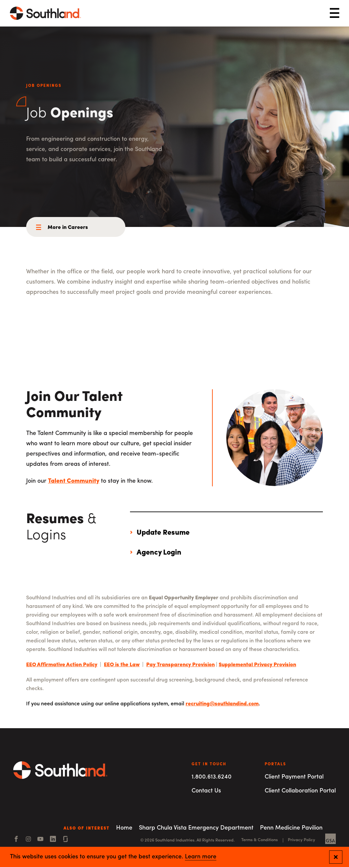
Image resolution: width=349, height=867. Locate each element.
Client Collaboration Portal (300, 791)
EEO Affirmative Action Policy (61, 665)
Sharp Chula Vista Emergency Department (196, 828)
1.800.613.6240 (212, 777)
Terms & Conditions (259, 840)
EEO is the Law (122, 665)
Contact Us (206, 791)
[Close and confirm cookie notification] (335, 857)
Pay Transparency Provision (180, 665)
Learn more (200, 857)
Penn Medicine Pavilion (291, 828)
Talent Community (73, 481)
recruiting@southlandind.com (222, 704)
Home (124, 828)
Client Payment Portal (294, 777)
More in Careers (68, 227)
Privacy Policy (301, 840)
